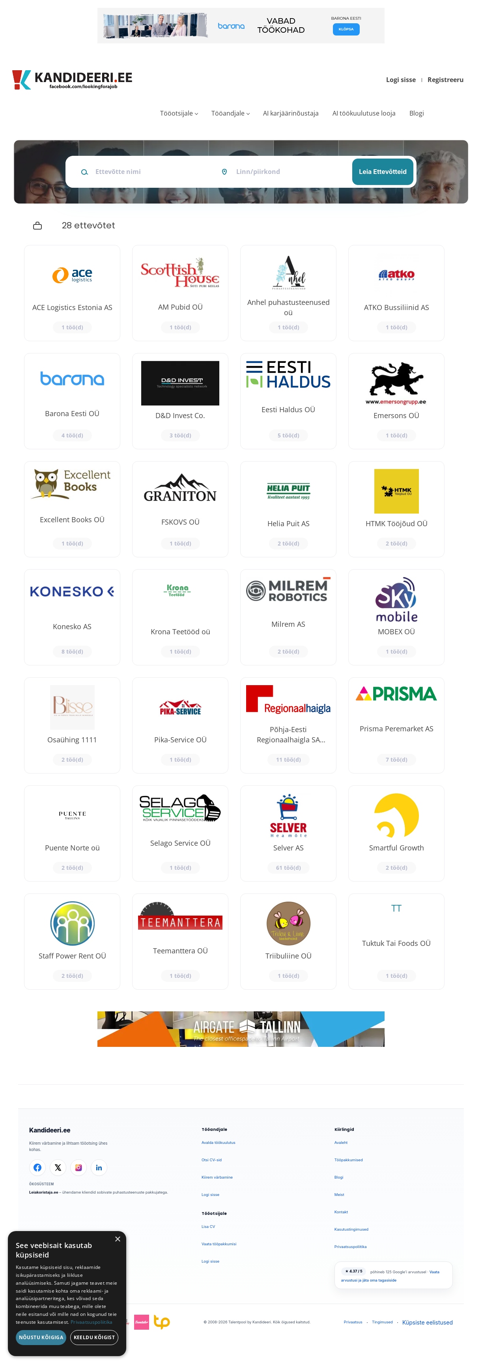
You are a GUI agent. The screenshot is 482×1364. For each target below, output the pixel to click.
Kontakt (341, 1212)
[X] (58, 1167)
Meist (339, 1194)
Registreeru (446, 80)
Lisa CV (208, 1226)
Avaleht (340, 1142)
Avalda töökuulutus (218, 1142)
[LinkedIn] (99, 1167)
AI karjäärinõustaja (291, 113)
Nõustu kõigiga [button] (41, 1337)
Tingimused (382, 1322)
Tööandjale (228, 113)
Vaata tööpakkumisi (219, 1244)
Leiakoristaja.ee (43, 1192)
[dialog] (67, 1293)
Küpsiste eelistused (427, 1322)
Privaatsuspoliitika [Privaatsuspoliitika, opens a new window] (92, 1322)
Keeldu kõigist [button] (94, 1337)
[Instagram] (78, 1167)
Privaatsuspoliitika (350, 1246)
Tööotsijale (176, 113)
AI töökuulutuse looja (364, 113)
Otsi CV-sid (212, 1160)
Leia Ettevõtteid (383, 172)
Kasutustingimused (351, 1229)
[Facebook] (37, 1167)
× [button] (117, 1240)
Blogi (416, 113)
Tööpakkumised (348, 1160)
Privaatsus (353, 1322)
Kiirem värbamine (217, 1177)
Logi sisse (401, 80)
